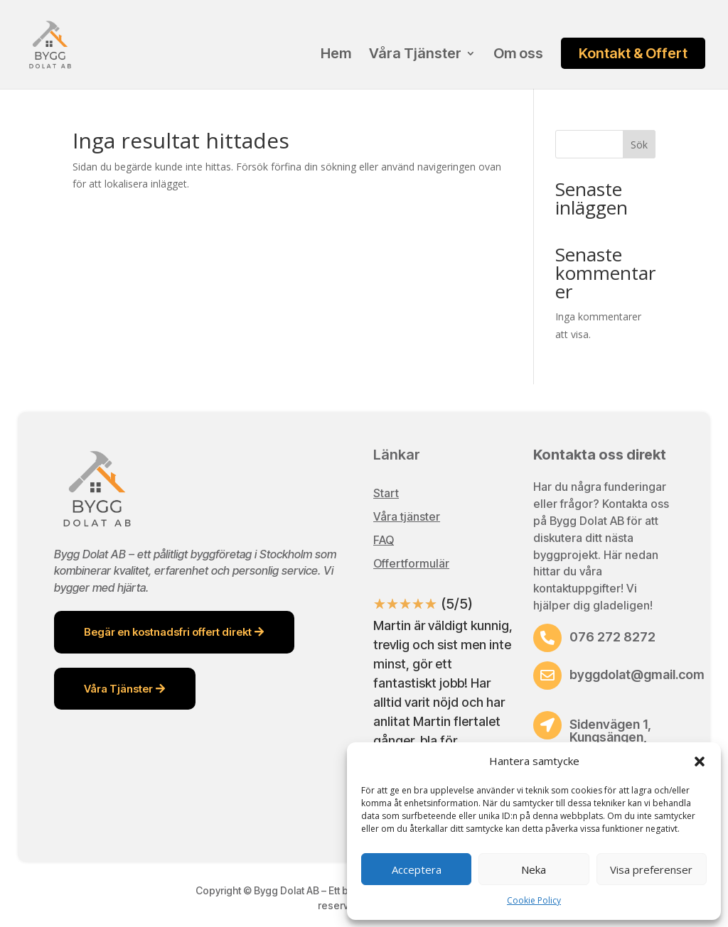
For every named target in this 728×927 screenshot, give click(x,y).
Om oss (518, 55)
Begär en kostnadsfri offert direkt (168, 632)
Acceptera (416, 869)
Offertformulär (411, 563)
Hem (336, 55)
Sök (639, 144)
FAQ (383, 540)
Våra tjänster (406, 516)
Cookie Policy (534, 900)
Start (386, 493)
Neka (533, 869)
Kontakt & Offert (633, 53)
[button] (699, 761)
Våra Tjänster (415, 55)
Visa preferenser (651, 869)
